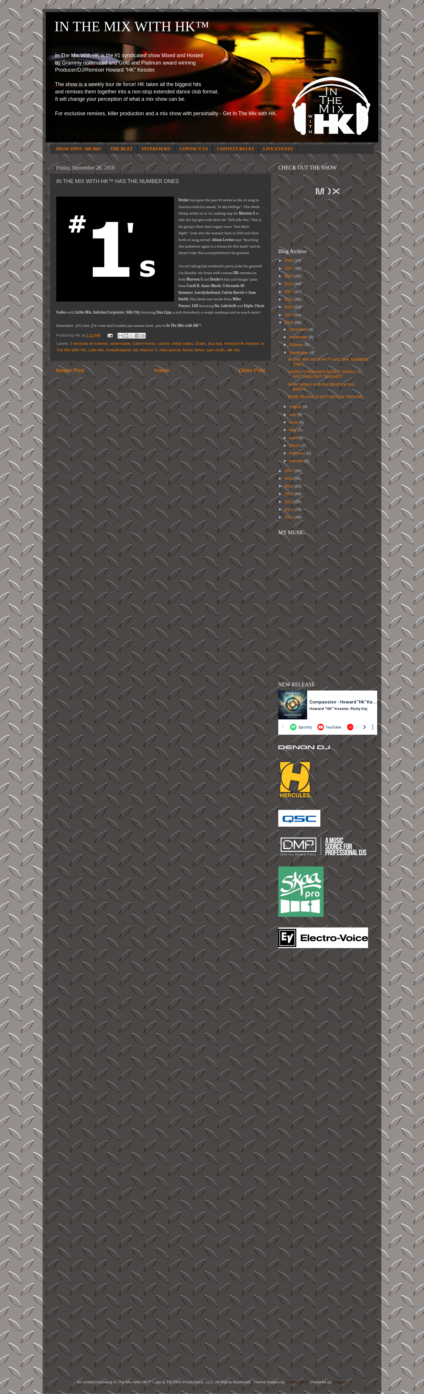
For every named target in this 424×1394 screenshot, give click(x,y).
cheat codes (182, 343)
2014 (289, 494)
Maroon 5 (148, 350)
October (296, 344)
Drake (200, 343)
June (294, 422)
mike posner (170, 350)
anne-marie (120, 343)
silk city (233, 350)
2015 (289, 486)
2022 (289, 291)
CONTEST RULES (235, 148)
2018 (289, 322)
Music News (193, 350)
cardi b (164, 343)
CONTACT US (194, 148)
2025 (289, 268)
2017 (289, 471)
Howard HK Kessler (241, 343)
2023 (289, 283)
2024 (289, 276)
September (299, 352)
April (293, 438)
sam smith (215, 350)
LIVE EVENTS (278, 148)
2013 (289, 502)
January (296, 461)
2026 (289, 260)
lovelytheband (118, 350)
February (297, 453)
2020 (289, 307)
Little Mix (96, 350)
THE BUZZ (121, 148)
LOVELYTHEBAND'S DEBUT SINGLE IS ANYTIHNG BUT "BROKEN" (324, 374)
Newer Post (70, 370)
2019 (289, 315)
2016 (289, 478)
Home (161, 370)
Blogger (339, 1382)
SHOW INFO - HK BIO (78, 148)
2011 (289, 517)
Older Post (252, 370)
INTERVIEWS (156, 148)
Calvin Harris (143, 343)
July (293, 414)
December (299, 329)
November (299, 337)
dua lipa (215, 343)
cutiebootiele (297, 1382)
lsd (135, 350)
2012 (289, 509)
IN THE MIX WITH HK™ (131, 26)
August (296, 406)
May (293, 430)
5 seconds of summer (89, 343)
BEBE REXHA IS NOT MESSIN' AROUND (325, 397)
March (295, 445)
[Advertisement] (301, 1047)
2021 (289, 299)
